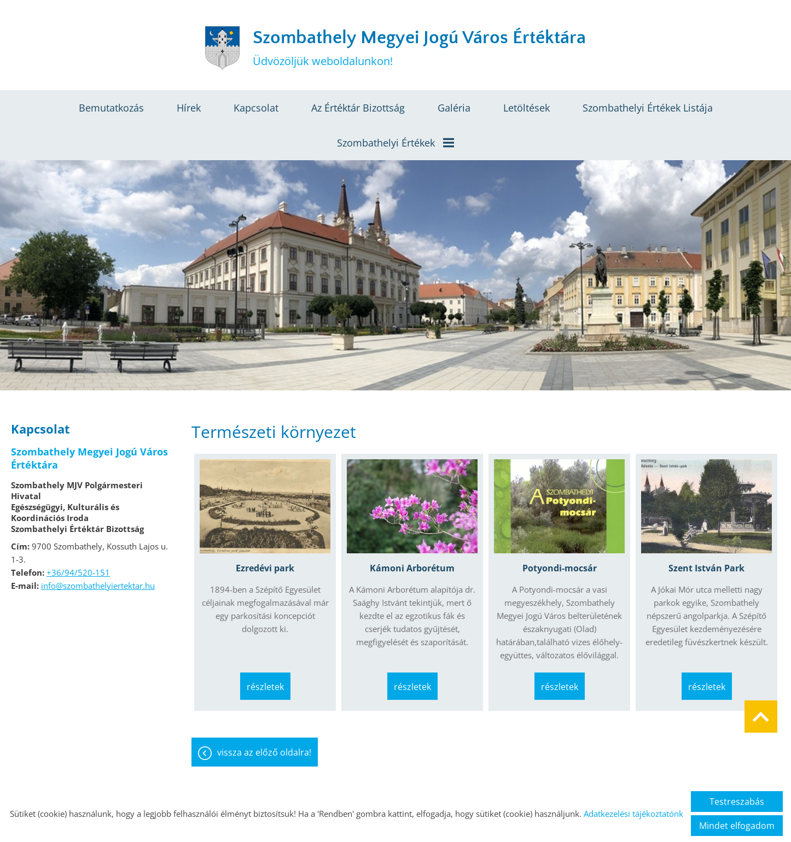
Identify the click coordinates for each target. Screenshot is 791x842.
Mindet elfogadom (737, 826)
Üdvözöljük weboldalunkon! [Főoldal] (419, 47)
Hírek (189, 107)
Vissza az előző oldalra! (264, 752)
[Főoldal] (222, 48)
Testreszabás (736, 802)
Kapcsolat (256, 107)
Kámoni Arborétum (412, 568)
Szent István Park (706, 568)
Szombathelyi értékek (395, 142)
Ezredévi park (265, 568)
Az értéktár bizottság (358, 107)
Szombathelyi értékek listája (648, 107)
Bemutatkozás (111, 107)
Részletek (265, 687)
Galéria (454, 107)
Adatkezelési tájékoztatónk (633, 813)
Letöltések (526, 107)
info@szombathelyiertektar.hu (98, 585)
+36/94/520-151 (78, 572)
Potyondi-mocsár (559, 568)
